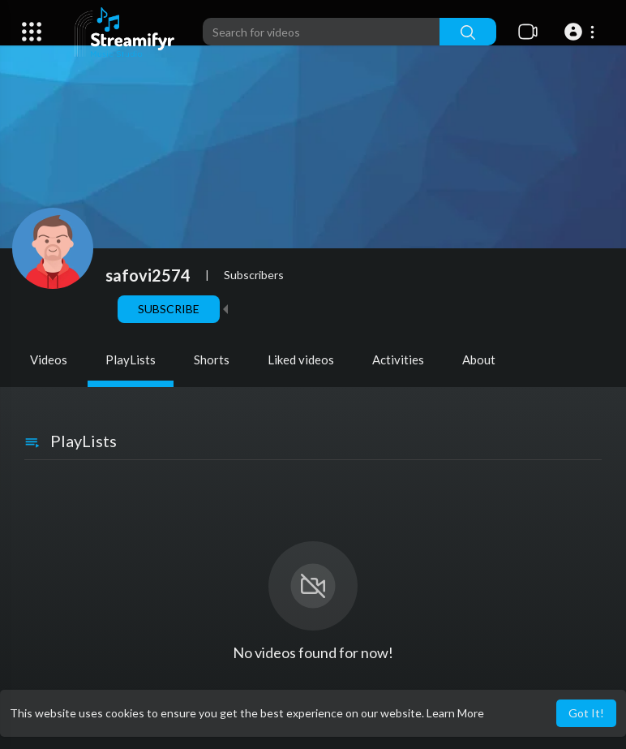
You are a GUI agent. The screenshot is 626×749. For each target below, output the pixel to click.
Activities (398, 359)
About (478, 359)
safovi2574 (148, 275)
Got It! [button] (586, 713)
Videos (48, 359)
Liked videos (301, 359)
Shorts (211, 359)
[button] (582, 31)
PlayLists (130, 359)
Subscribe (168, 309)
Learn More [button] (455, 713)
